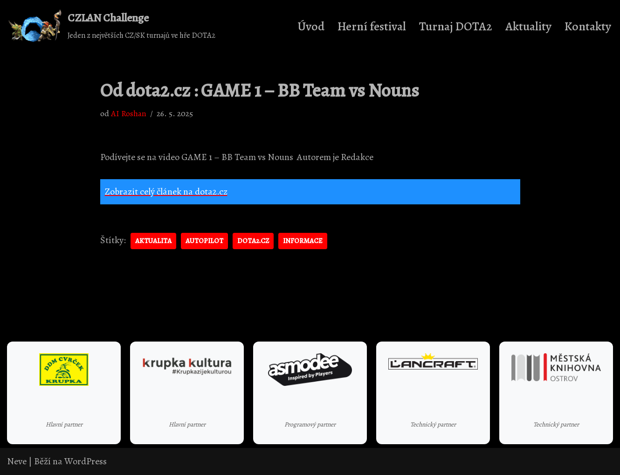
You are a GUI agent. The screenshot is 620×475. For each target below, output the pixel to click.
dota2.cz (253, 240)
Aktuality (528, 26)
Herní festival (372, 26)
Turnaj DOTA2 (455, 26)
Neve (17, 461)
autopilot (204, 240)
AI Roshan (128, 113)
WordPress (85, 461)
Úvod (310, 26)
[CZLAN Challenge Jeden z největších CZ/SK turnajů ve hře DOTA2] (111, 26)
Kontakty (588, 26)
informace (303, 240)
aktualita (153, 240)
